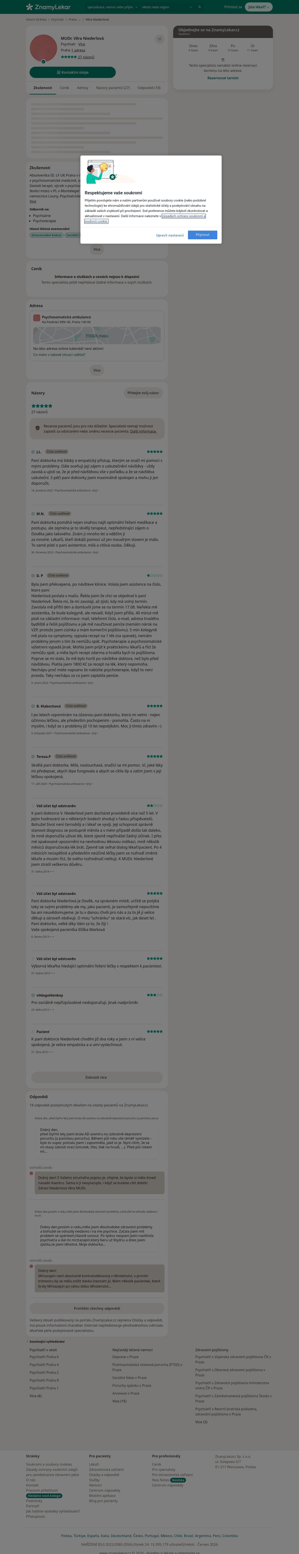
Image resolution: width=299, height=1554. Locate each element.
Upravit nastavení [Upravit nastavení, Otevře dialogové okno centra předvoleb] (170, 235)
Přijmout (202, 235)
